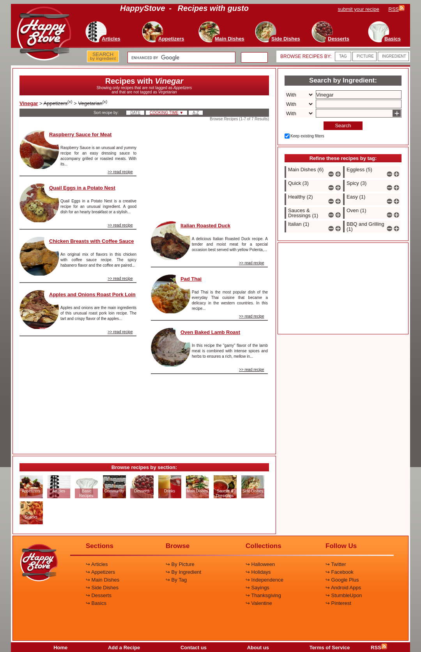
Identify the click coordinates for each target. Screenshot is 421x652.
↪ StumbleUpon (343, 595)
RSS (379, 647)
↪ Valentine (259, 603)
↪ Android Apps (343, 587)
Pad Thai (191, 279)
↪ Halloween (260, 564)
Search (343, 125)
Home (60, 647)
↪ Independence (264, 580)
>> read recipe (120, 172)
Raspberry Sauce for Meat (80, 134)
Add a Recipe (124, 647)
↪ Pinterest (338, 603)
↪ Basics (96, 603)
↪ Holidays (258, 572)
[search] (180, 57)
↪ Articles (97, 564)
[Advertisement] (77, 392)
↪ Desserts (98, 595)
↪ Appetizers (100, 572)
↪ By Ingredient (183, 572)
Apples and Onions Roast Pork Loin (92, 294)
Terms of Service (330, 647)
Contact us (193, 647)
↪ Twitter (335, 564)
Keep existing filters (307, 136)
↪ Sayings (257, 587)
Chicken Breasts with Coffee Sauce (91, 241)
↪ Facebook (339, 572)
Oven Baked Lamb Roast (210, 332)
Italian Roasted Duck (205, 225)
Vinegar (28, 103)
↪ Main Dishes (102, 580)
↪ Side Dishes (102, 587)
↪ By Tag (176, 580)
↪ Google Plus (342, 580)
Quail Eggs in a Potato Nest (82, 188)
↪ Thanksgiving (263, 595)
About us (258, 647)
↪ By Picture (180, 564)
